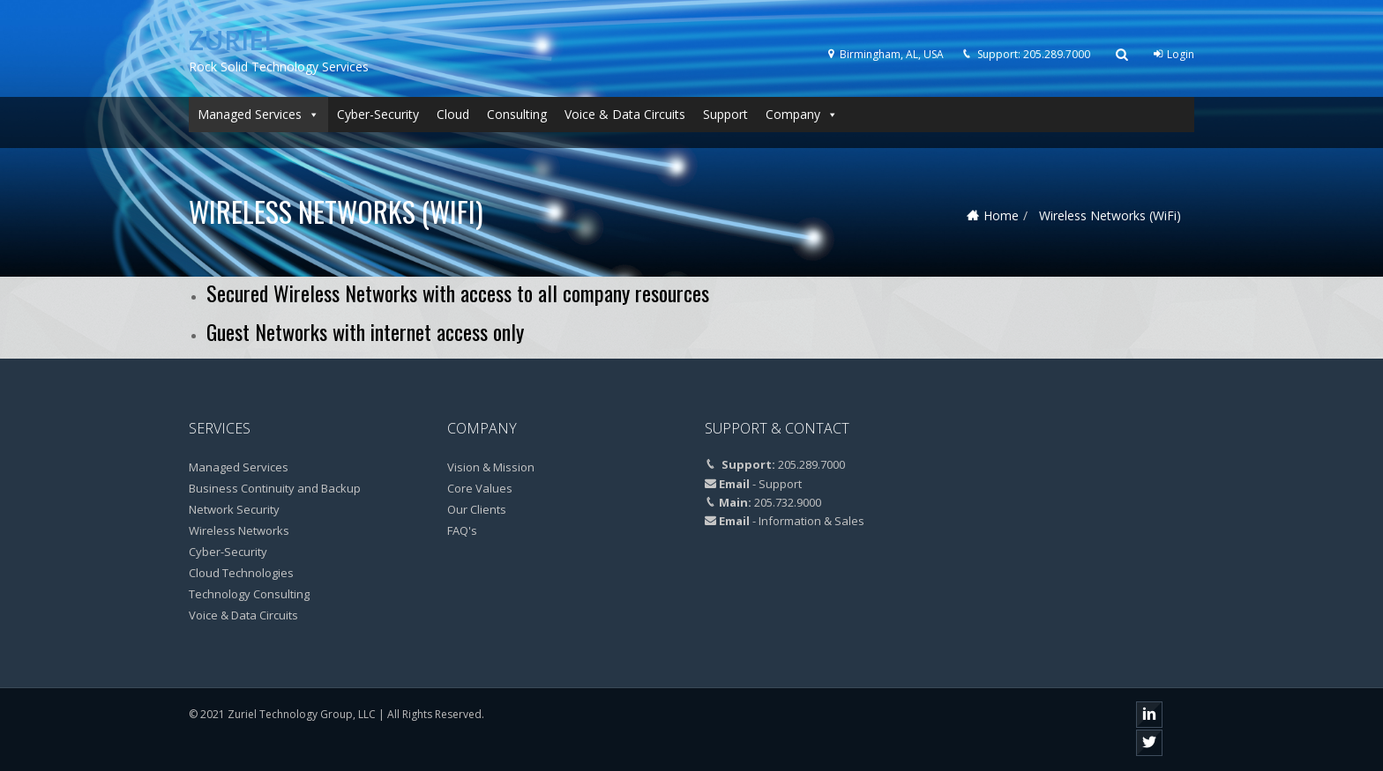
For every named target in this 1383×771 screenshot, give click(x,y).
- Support (777, 484)
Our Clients (476, 509)
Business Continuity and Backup (275, 488)
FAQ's (462, 530)
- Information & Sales (808, 521)
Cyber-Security (378, 114)
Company (802, 114)
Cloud (453, 114)
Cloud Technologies (241, 573)
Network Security (234, 509)
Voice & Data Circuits (624, 114)
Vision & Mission (491, 467)
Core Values (479, 488)
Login (1174, 54)
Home (1001, 215)
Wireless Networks (239, 530)
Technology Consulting (249, 594)
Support (725, 114)
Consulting (517, 114)
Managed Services (258, 114)
